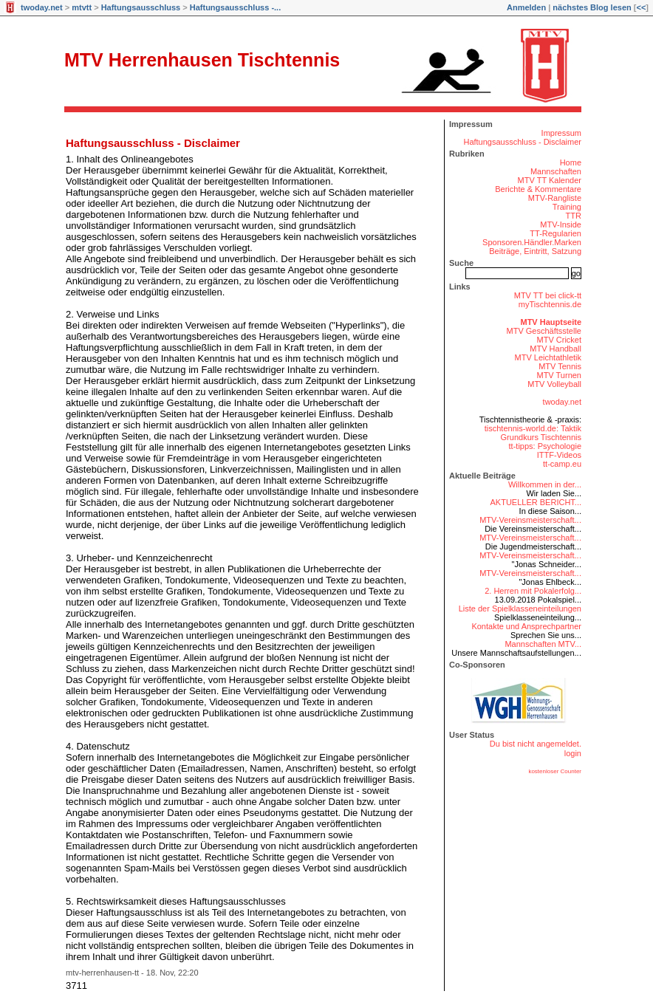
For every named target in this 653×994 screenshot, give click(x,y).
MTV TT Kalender (549, 180)
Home (570, 162)
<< (641, 7)
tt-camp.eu (562, 463)
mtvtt (82, 7)
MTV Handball (555, 348)
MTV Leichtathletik (548, 357)
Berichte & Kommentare (538, 189)
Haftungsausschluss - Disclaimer (153, 143)
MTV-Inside (560, 224)
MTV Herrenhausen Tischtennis (202, 59)
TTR (573, 215)
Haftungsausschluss (141, 7)
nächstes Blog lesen (592, 7)
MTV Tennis (560, 366)
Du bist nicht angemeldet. (535, 743)
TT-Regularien (555, 233)
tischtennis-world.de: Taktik (533, 428)
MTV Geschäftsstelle (544, 330)
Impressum (561, 132)
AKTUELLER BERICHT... (535, 502)
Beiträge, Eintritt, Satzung (535, 251)
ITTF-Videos (559, 454)
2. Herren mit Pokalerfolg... (533, 590)
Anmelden (526, 7)
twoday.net (42, 7)
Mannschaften (555, 171)
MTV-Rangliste (554, 197)
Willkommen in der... (544, 484)
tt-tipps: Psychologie (545, 446)
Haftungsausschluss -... (235, 7)
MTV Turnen (558, 375)
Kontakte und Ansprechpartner (526, 626)
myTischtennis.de (550, 304)
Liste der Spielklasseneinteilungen (520, 608)
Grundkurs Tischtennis (541, 437)
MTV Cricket (559, 339)
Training (567, 206)
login (572, 753)
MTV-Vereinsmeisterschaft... (530, 519)
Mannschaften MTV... (543, 644)
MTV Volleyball (554, 384)
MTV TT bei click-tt (547, 295)
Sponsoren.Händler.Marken (531, 242)
